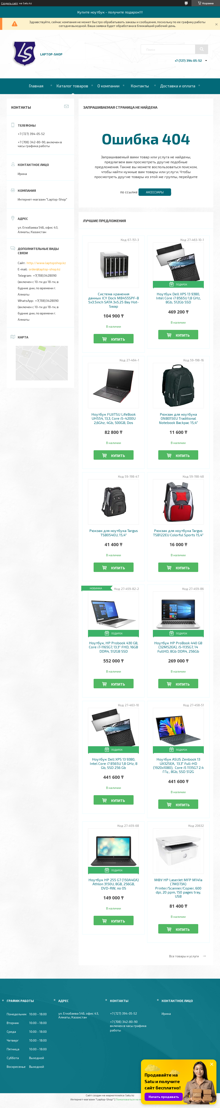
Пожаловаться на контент (133, 1099)
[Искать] (201, 49)
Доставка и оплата (177, 85)
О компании (108, 85)
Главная (36, 85)
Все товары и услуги (184, 956)
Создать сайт (9, 3)
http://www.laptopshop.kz (46, 263)
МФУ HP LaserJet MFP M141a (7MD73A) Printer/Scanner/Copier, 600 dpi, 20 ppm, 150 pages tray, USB (178, 888)
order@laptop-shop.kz (44, 269)
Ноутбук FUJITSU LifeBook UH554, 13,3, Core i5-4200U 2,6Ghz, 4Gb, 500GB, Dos (113, 418)
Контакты (140, 85)
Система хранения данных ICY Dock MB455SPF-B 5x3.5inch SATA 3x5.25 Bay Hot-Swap (113, 300)
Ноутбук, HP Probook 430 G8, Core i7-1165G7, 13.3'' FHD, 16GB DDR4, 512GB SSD (113, 647)
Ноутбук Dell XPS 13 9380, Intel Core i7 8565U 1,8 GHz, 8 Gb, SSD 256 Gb (113, 763)
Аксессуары (155, 192)
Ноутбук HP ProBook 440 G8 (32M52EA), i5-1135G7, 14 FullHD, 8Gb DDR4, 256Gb (178, 647)
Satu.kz (129, 1095)
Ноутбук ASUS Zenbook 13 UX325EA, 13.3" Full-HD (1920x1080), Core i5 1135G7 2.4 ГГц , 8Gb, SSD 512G (178, 765)
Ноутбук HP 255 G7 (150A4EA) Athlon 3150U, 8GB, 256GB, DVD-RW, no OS (113, 884)
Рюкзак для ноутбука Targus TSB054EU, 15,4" (113, 533)
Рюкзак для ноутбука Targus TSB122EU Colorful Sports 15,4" (178, 533)
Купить (118, 339)
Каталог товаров (72, 85)
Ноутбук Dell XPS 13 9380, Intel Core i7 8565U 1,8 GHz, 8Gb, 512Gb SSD (178, 298)
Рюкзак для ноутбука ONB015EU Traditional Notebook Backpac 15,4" (178, 418)
